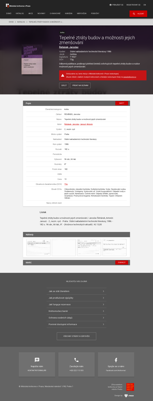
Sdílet (64, 85)
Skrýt (121, 103)
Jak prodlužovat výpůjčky (61, 298)
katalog (21, 22)
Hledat (138, 13)
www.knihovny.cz (129, 77)
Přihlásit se (116, 5)
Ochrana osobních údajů (60, 317)
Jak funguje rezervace (60, 304)
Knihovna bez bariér (58, 311)
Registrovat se (133, 5)
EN (145, 5)
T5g (66, 184)
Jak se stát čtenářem (59, 291)
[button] (32, 59)
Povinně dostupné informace (63, 324)
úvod (11, 22)
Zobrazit (122, 262)
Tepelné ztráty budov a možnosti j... (46, 22)
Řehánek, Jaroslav (68, 47)
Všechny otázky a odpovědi (76, 336)
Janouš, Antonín (86, 124)
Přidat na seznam (80, 85)
